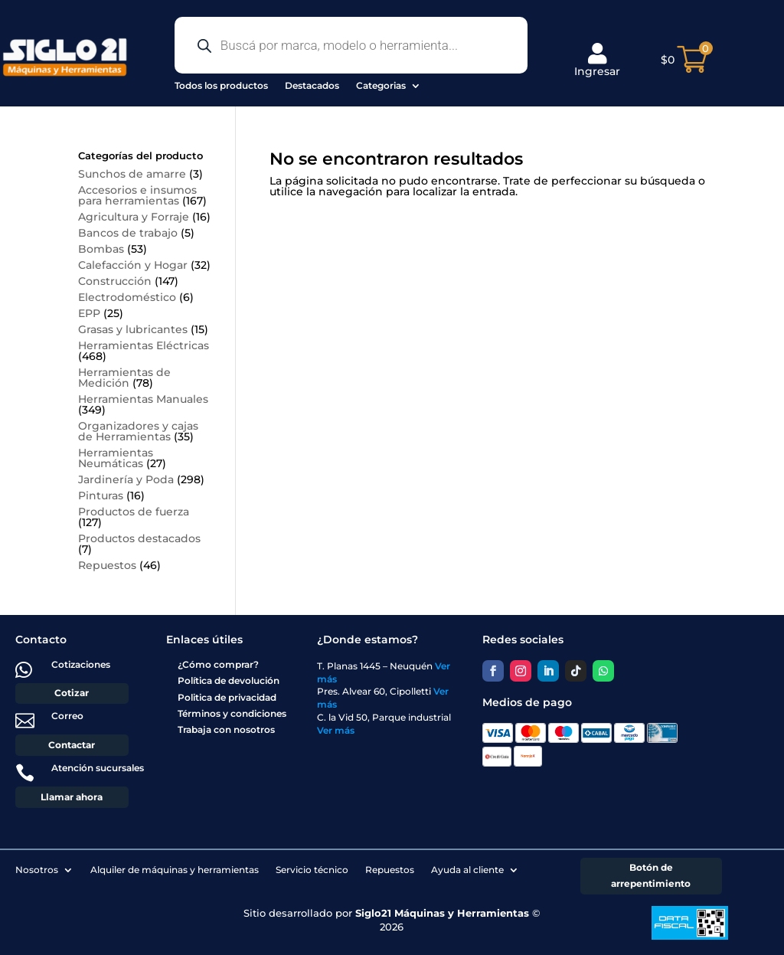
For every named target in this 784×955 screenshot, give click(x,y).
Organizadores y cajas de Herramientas (138, 431)
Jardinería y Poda (126, 479)
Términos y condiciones (232, 713)
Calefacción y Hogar (133, 265)
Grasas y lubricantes (133, 329)
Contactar (71, 745)
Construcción (115, 281)
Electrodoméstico (127, 297)
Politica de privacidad (227, 697)
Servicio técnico (312, 869)
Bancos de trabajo (128, 233)
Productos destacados (139, 538)
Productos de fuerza (133, 511)
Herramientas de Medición (124, 377)
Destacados (312, 85)
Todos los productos (221, 85)
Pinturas (100, 495)
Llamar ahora (72, 797)
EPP (89, 313)
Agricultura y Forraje (133, 217)
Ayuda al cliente (467, 869)
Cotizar (71, 692)
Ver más (335, 730)
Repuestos (107, 565)
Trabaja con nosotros (226, 729)
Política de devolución (228, 680)
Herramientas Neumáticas (115, 458)
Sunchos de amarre (132, 174)
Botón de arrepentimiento (651, 875)
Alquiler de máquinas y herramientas (174, 869)
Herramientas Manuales (143, 399)
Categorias (381, 85)
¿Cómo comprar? (218, 664)
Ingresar (597, 60)
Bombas (101, 249)
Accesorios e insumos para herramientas (137, 195)
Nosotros (36, 869)
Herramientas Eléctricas (143, 345)
